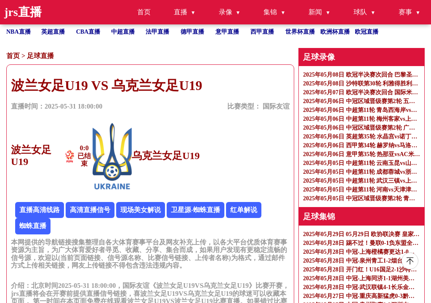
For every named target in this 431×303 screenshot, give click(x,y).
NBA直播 (18, 32)
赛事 (405, 12)
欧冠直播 (366, 32)
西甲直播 (262, 32)
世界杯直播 (300, 32)
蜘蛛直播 (32, 225)
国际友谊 (276, 106)
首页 (144, 12)
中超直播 (123, 32)
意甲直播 (227, 32)
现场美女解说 (140, 209)
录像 (225, 12)
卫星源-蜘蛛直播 (195, 209)
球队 (360, 12)
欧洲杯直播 (335, 32)
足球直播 (40, 55)
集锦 (270, 12)
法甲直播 (157, 32)
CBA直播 (88, 32)
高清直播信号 (90, 209)
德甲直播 (192, 32)
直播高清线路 (39, 209)
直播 (180, 12)
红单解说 (243, 209)
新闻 (315, 12)
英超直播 (53, 32)
